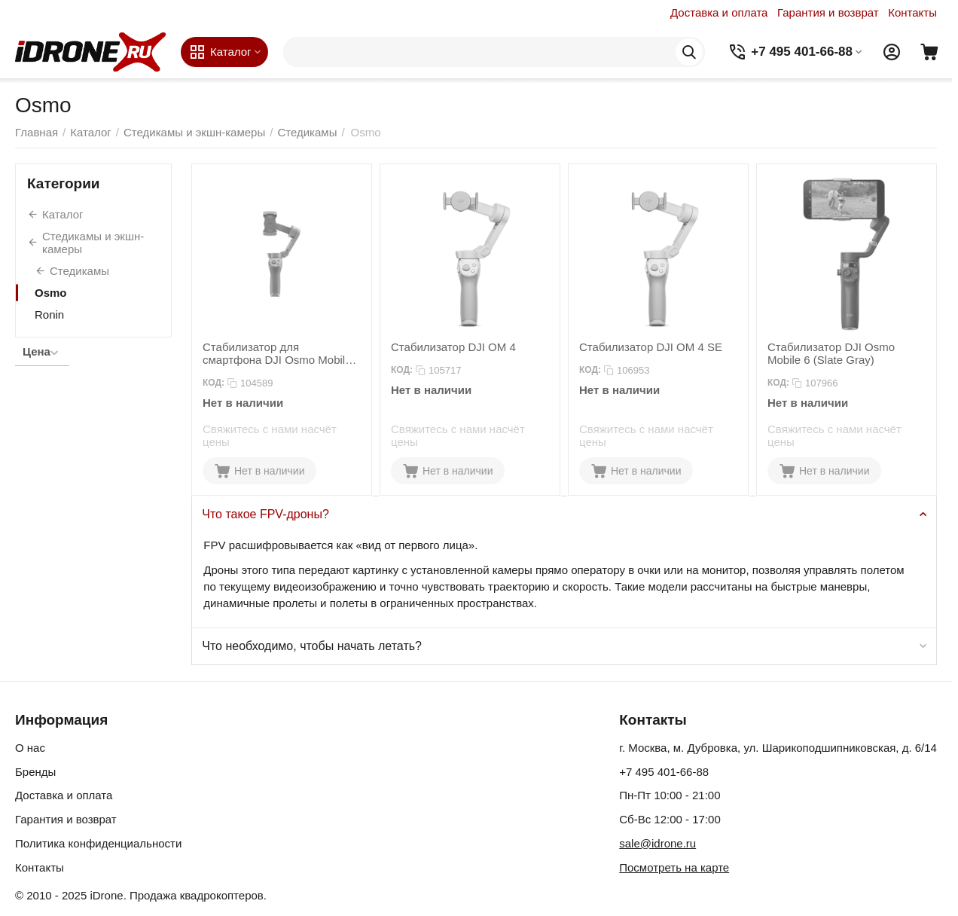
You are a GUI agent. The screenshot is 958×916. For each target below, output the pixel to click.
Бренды (35, 771)
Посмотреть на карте (674, 867)
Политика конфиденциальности (98, 843)
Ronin (49, 314)
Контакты (912, 12)
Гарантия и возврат (828, 12)
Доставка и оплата (718, 12)
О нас (30, 747)
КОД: (213, 382)
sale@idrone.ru (657, 843)
